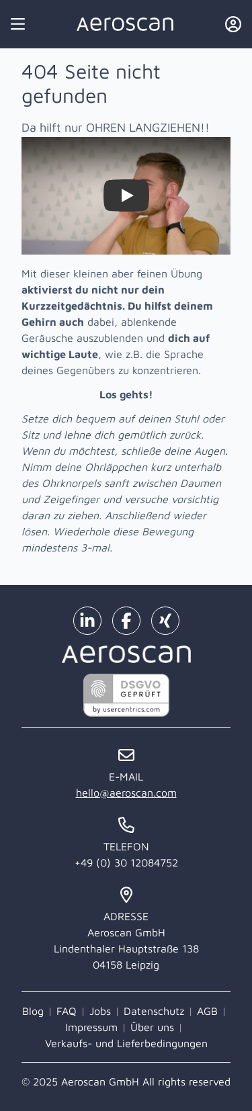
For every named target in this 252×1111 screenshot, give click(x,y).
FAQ (66, 1011)
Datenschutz (154, 1011)
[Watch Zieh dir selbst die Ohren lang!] (126, 195)
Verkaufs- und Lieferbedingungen (126, 1043)
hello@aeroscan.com (126, 793)
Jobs (100, 1011)
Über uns (152, 1027)
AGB (207, 1011)
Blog (33, 1011)
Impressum (91, 1027)
